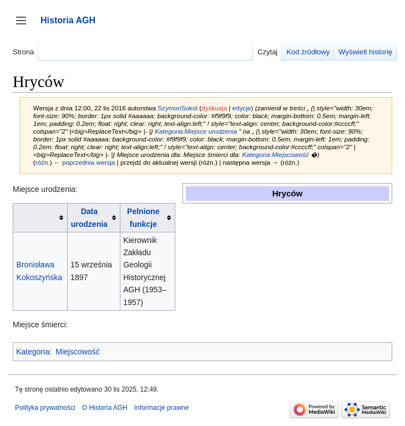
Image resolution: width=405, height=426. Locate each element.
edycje (241, 107)
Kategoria (32, 351)
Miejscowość (77, 351)
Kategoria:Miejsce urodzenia (196, 131)
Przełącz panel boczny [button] (25, 26)
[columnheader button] (40, 218)
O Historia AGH (105, 408)
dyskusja (214, 107)
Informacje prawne (161, 408)
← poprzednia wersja (84, 162)
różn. (43, 162)
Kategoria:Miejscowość (275, 154)
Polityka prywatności (45, 408)
